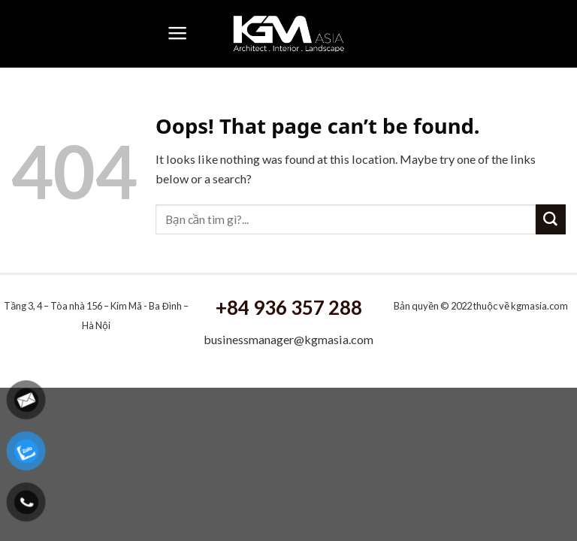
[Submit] (551, 219)
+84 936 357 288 (289, 307)
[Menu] (177, 33)
